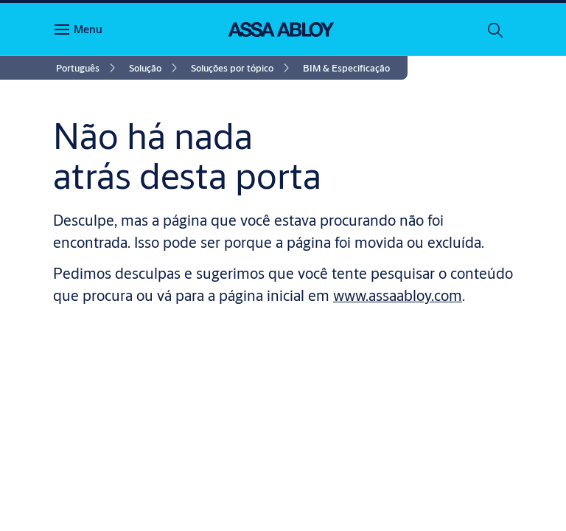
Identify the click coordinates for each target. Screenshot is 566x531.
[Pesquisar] (496, 29)
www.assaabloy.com (397, 295)
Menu (88, 29)
